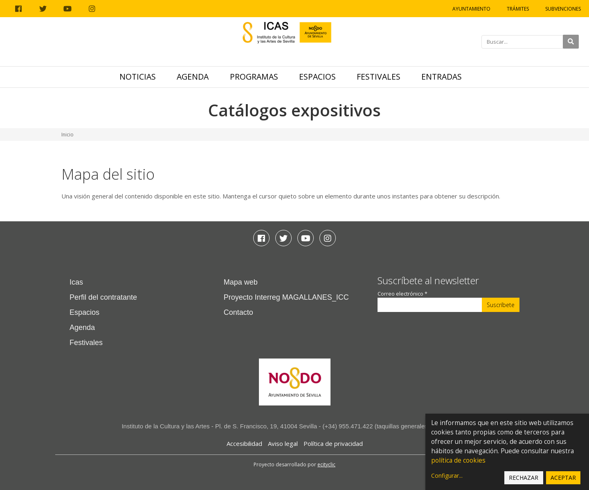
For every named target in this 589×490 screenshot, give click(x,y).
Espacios (317, 76)
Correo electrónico (402, 294)
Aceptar (563, 477)
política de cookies (458, 460)
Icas (76, 282)
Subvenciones (563, 8)
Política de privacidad (333, 443)
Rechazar (523, 477)
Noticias (137, 76)
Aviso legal (283, 443)
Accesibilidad (244, 443)
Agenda (193, 76)
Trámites (518, 8)
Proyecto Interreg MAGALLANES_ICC (286, 297)
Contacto (238, 312)
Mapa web (241, 282)
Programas (254, 76)
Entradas (441, 76)
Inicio (67, 134)
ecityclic (326, 464)
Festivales (378, 76)
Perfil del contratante (103, 297)
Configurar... (447, 475)
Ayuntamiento (471, 8)
